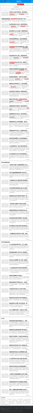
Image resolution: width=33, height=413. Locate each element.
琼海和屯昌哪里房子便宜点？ (16, 275)
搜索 (18, 4)
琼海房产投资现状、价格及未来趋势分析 (18, 336)
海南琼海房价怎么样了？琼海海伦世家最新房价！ (20, 130)
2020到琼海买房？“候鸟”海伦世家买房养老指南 (20, 146)
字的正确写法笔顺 (9, 399)
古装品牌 (10, 400)
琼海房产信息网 (16, 411)
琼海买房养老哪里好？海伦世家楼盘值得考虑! (19, 138)
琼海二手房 (13, 411)
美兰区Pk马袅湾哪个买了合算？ (27, 403)
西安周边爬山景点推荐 (15, 400)
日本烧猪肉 (20, 400)
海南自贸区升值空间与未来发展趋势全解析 (19, 297)
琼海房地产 (28, 406)
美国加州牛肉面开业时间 (12, 403)
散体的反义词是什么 (3, 399)
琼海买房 (21, 411)
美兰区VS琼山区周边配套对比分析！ (5, 404)
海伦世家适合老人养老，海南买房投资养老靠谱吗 (20, 24)
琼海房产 (6, 411)
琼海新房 (8, 411)
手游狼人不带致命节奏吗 (20, 399)
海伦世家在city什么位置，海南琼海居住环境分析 (20, 31)
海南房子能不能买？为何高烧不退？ (20, 99)
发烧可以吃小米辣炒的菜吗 (27, 399)
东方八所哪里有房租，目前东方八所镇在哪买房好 (20, 309)
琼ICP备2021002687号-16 (20, 410)
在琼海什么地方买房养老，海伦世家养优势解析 (20, 12)
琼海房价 (1, 411)
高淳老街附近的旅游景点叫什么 (26, 400)
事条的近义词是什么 (3, 403)
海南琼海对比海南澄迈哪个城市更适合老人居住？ (20, 329)
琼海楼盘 (3, 411)
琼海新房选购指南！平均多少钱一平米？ (14, 18)
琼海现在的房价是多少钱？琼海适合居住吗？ (19, 345)
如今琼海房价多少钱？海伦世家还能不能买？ (19, 153)
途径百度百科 (14, 399)
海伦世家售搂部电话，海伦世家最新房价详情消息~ (21, 38)
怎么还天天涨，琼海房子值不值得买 (20, 62)
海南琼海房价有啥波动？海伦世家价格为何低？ (20, 106)
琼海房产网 (31, 406)
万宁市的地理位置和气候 (19, 403)
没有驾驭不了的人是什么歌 (4, 400)
